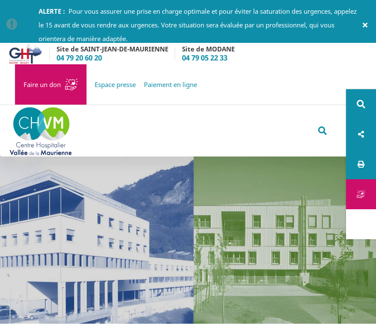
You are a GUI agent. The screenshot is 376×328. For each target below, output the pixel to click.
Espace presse (115, 84)
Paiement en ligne (170, 84)
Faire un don (42, 84)
